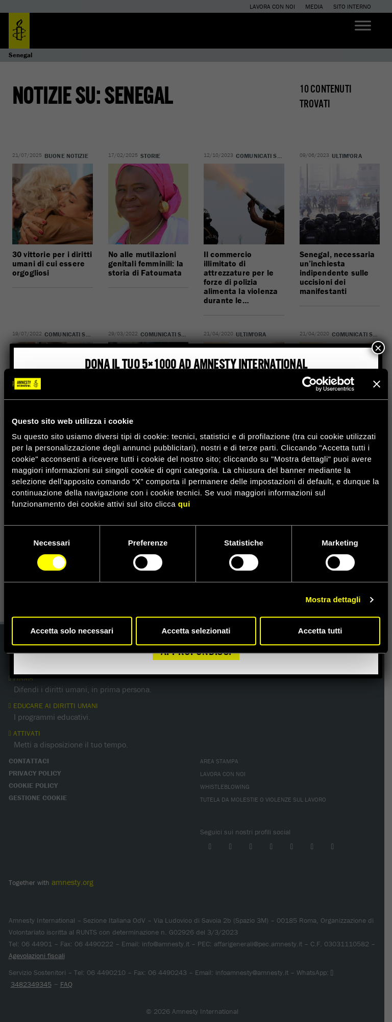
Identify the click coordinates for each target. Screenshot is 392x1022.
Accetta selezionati (195, 630)
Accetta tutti (320, 630)
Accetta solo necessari (72, 630)
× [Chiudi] (378, 347)
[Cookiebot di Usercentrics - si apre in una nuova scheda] (309, 384)
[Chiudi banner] (376, 384)
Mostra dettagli (332, 599)
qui (184, 503)
